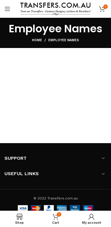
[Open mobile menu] (7, 9)
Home (37, 40)
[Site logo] (55, 8)
